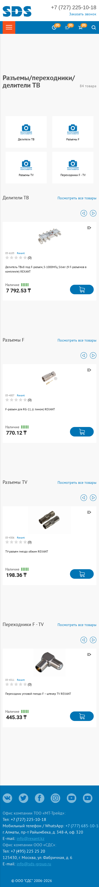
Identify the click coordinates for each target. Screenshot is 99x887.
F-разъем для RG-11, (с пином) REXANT (30, 409)
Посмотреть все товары (77, 198)
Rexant (21, 253)
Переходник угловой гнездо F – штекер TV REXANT (38, 694)
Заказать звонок (82, 14)
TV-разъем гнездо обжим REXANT (26, 551)
